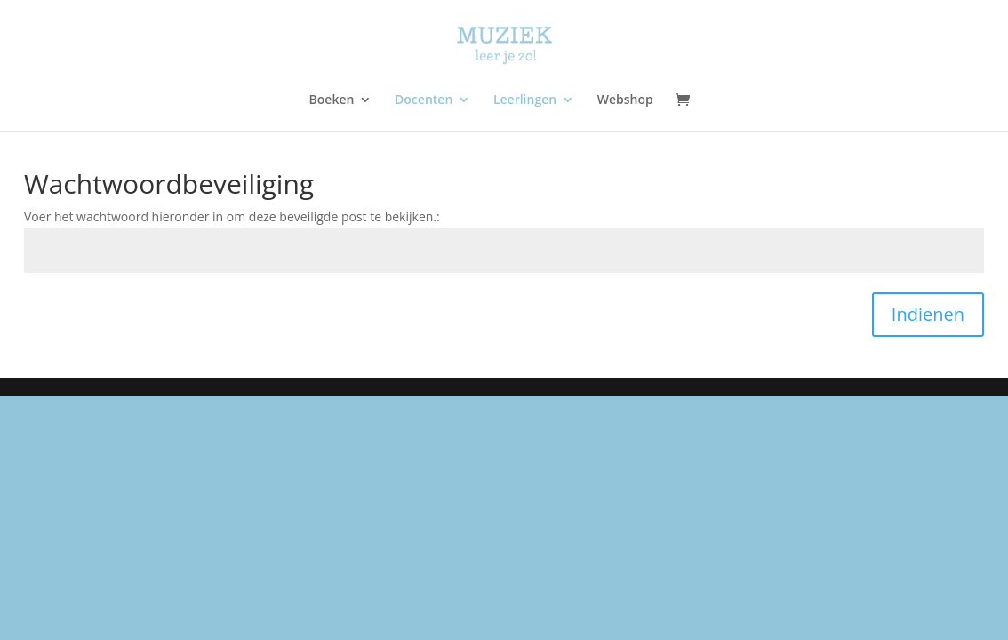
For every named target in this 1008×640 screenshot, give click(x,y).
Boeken (332, 100)
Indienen (928, 314)
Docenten (423, 100)
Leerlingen (524, 100)
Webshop (625, 100)
